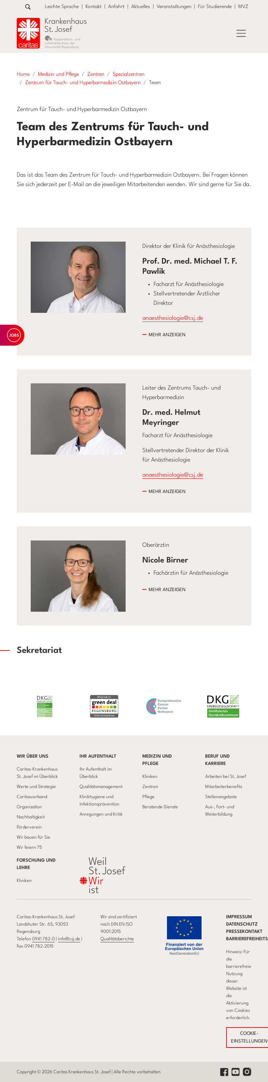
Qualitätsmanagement (101, 787)
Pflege (148, 797)
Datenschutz (242, 924)
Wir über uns (33, 756)
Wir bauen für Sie (33, 837)
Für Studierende (215, 6)
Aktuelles (140, 6)
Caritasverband (32, 797)
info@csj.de (69, 939)
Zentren (150, 787)
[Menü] (241, 33)
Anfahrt (116, 6)
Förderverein (29, 827)
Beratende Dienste (160, 807)
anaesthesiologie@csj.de (172, 318)
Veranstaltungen (174, 6)
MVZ (243, 6)
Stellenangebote (221, 797)
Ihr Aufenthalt (98, 756)
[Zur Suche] (28, 7)
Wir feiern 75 (29, 847)
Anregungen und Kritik (101, 814)
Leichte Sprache (62, 6)
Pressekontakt (244, 931)
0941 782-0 (43, 939)
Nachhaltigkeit (31, 817)
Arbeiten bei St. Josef (225, 776)
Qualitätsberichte (117, 939)
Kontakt (93, 6)
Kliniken (149, 776)
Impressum (239, 917)
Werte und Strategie (36, 787)
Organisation (29, 807)
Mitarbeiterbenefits (223, 787)
